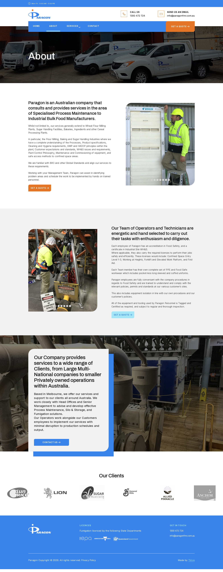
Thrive (191, 563)
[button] (152, 183)
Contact (100, 28)
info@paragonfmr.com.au (181, 16)
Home (37, 28)
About (56, 28)
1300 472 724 (137, 16)
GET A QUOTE (178, 28)
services (77, 28)
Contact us (50, 445)
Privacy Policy (89, 563)
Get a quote (38, 191)
